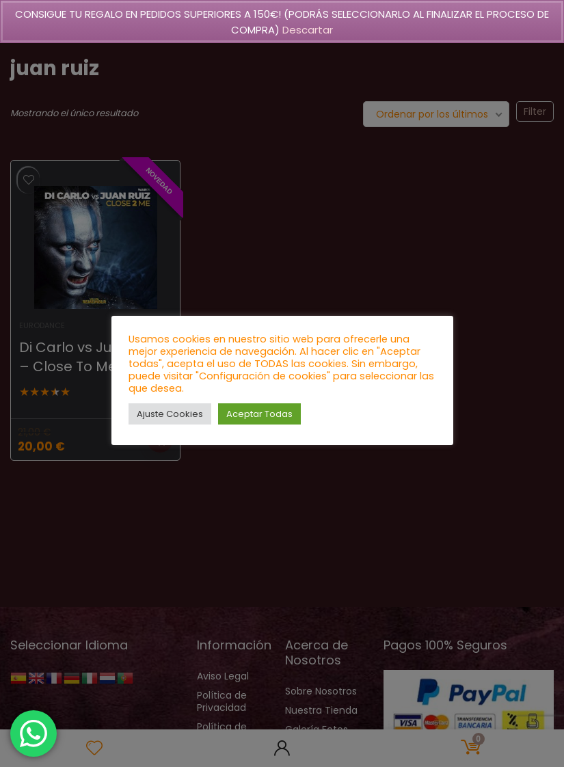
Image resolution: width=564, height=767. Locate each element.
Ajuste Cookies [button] (170, 413)
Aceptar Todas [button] (259, 413)
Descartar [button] (307, 30)
